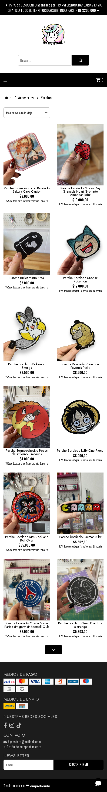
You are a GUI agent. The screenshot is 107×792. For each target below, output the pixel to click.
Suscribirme (78, 764)
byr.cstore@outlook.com (22, 741)
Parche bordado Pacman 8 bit (80, 537)
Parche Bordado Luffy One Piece (80, 450)
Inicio (7, 97)
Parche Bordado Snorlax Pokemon (80, 279)
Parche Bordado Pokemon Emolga (26, 366)
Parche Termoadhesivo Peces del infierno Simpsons (27, 452)
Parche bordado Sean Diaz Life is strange (80, 625)
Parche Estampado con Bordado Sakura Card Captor (27, 190)
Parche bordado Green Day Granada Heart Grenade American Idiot (80, 191)
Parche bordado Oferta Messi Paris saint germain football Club (26, 625)
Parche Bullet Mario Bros (27, 277)
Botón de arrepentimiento (22, 746)
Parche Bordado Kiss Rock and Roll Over (27, 538)
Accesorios (26, 97)
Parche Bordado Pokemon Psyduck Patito (80, 366)
